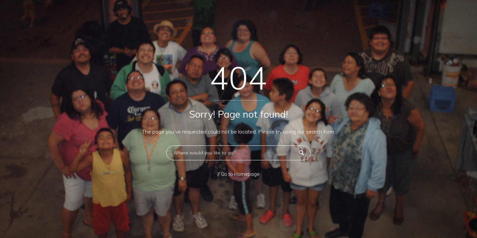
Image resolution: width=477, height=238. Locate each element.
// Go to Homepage (238, 174)
